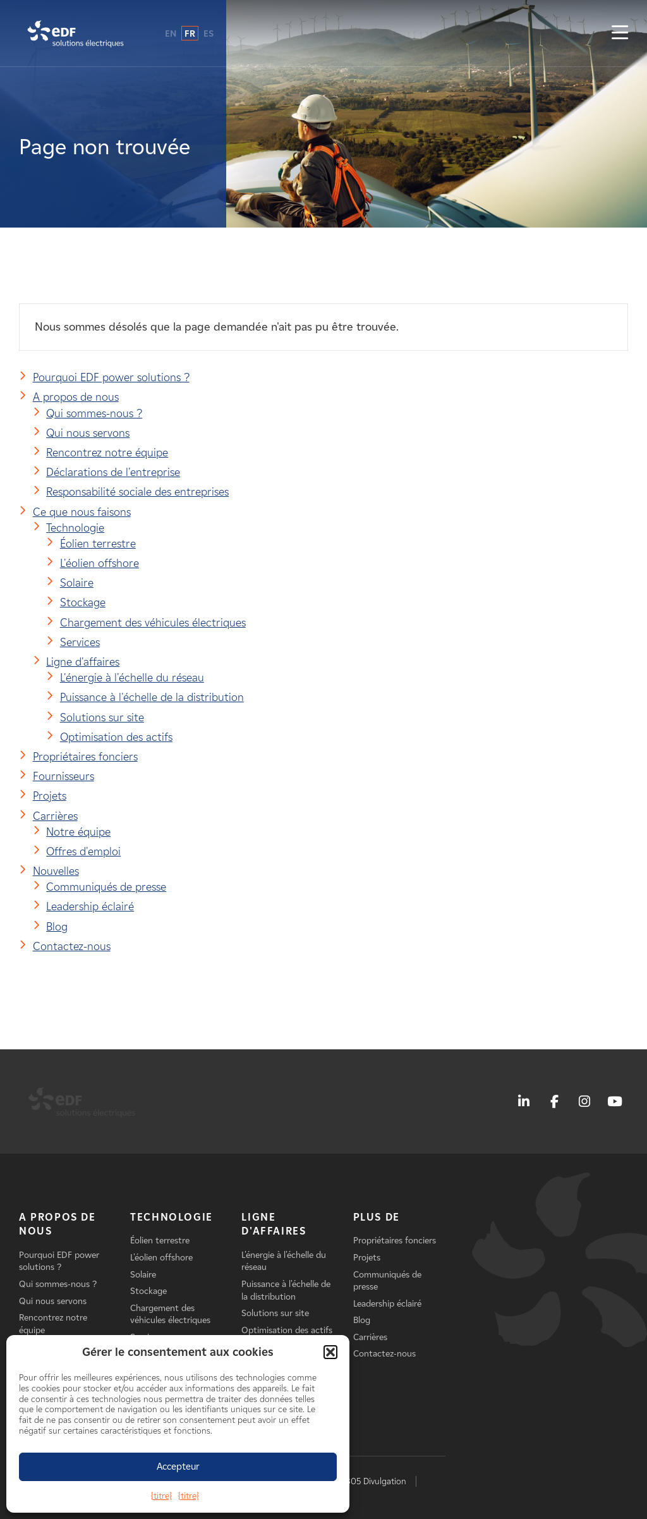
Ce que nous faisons (82, 512)
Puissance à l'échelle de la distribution (152, 697)
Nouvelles (56, 871)
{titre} (161, 1496)
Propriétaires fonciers (85, 757)
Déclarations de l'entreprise (113, 472)
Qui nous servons (88, 433)
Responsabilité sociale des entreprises (137, 492)
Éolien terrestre (98, 544)
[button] (330, 1352)
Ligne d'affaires (82, 662)
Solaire (77, 583)
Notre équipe (78, 832)
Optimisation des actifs (116, 737)
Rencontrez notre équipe (107, 453)
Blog (57, 927)
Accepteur (178, 1466)
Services (80, 642)
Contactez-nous (72, 946)
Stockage (83, 602)
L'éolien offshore (99, 563)
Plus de (376, 1217)
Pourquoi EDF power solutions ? (111, 377)
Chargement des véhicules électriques (153, 623)
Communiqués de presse (106, 887)
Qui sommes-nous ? (94, 413)
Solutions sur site (102, 717)
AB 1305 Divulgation (368, 1481)
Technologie (75, 528)
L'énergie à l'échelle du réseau (132, 678)
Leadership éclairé (90, 906)
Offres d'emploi (83, 851)
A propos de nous (76, 397)
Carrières (55, 816)
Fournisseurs (63, 776)
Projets (49, 796)
